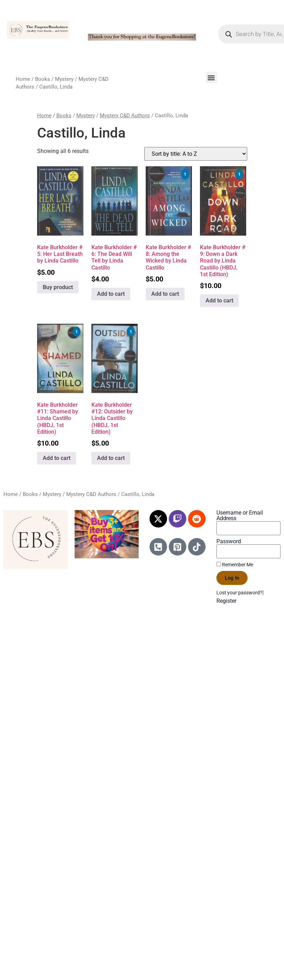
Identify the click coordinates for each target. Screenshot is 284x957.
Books (42, 79)
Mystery (64, 79)
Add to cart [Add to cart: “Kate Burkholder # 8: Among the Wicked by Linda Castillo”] (165, 294)
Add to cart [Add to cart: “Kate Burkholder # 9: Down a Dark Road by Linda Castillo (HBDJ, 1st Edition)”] (219, 300)
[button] (211, 77)
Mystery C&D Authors (125, 115)
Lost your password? (239, 592)
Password (228, 541)
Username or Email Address (239, 515)
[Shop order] (195, 154)
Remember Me (234, 564)
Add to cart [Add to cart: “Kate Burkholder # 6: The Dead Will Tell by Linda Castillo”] (111, 294)
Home (23, 79)
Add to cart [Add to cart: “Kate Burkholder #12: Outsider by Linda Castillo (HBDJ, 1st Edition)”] (111, 458)
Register (226, 601)
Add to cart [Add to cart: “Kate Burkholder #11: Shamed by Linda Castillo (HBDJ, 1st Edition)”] (56, 458)
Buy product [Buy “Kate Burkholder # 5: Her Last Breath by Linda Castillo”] (58, 287)
